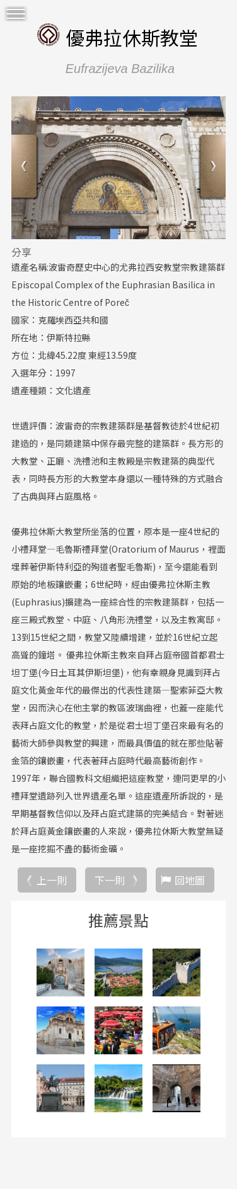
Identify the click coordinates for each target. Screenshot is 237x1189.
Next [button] (211, 168)
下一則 (110, 880)
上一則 (52, 880)
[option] (118, 167)
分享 (21, 251)
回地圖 (190, 880)
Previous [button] (25, 168)
